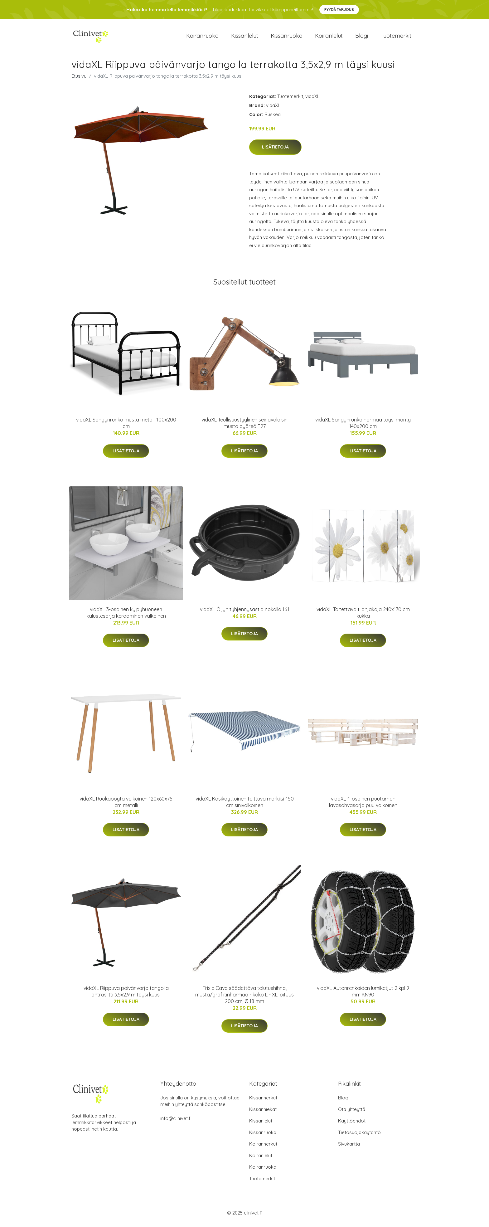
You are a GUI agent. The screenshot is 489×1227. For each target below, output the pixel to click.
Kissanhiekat (263, 1113)
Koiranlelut (329, 37)
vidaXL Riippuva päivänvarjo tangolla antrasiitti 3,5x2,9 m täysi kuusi (126, 994)
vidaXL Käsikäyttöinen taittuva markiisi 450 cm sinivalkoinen (245, 805)
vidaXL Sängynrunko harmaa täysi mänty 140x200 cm (363, 426)
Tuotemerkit (395, 37)
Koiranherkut (263, 1147)
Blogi (361, 37)
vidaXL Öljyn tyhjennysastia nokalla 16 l (244, 612)
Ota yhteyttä (351, 1113)
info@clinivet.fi (175, 1122)
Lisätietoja (275, 150)
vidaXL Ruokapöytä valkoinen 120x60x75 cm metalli (126, 805)
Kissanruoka (287, 37)
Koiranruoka (202, 37)
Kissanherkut (263, 1101)
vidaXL (312, 99)
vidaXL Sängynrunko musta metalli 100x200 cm (126, 426)
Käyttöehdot (352, 1124)
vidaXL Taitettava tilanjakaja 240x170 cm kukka (363, 615)
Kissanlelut (244, 37)
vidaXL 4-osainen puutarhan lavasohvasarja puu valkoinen (363, 805)
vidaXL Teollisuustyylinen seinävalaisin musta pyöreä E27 (244, 426)
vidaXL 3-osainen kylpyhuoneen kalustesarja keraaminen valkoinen (126, 615)
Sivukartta (349, 1147)
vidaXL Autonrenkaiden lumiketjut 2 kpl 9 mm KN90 (363, 994)
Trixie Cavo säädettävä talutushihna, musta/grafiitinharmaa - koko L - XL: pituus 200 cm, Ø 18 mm (244, 998)
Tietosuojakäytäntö (359, 1136)
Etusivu (78, 79)
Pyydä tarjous (339, 9)
